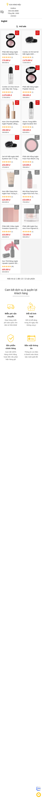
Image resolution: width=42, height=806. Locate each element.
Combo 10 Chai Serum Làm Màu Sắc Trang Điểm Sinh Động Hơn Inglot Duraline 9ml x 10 (10, 88)
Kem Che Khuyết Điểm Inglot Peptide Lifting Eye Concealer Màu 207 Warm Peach (10, 123)
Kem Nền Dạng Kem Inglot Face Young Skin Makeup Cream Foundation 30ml (10, 192)
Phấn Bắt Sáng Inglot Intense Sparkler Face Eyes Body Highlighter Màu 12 (10, 53)
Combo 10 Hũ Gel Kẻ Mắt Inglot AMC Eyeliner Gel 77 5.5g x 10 (31, 53)
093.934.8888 (13, 11)
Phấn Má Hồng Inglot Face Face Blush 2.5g (31, 157)
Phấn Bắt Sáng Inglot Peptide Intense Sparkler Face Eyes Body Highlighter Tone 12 (31, 88)
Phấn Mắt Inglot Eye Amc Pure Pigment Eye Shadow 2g (31, 227)
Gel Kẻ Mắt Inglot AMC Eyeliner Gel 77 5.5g (10, 157)
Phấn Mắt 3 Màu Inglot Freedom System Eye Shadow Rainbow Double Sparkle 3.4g (10, 227)
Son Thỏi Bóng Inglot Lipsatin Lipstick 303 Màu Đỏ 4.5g (10, 262)
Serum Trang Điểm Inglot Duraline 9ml (30, 123)
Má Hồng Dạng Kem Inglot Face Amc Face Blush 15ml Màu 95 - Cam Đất (31, 192)
